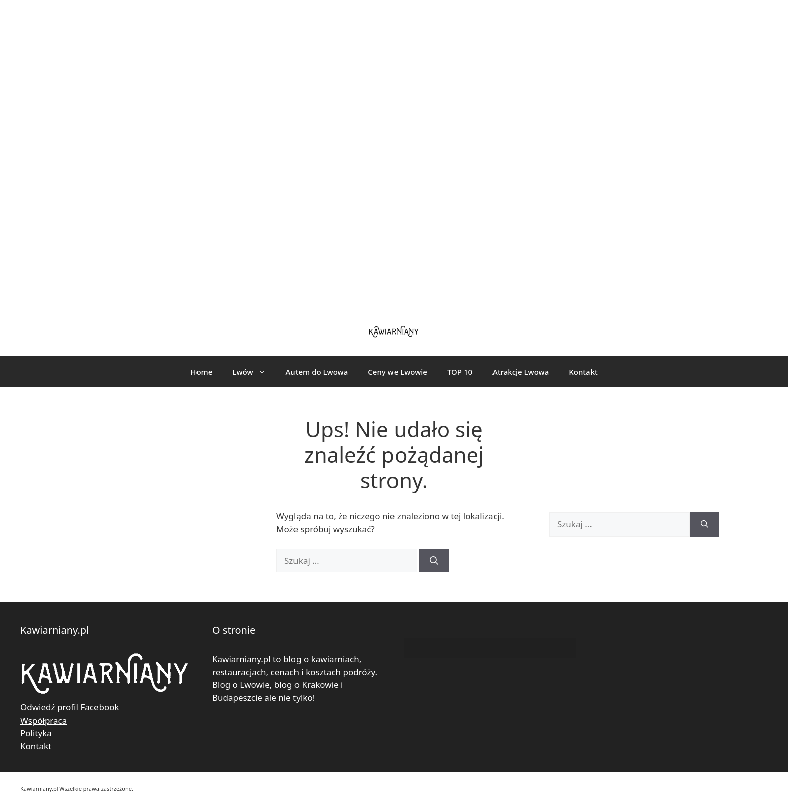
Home (201, 372)
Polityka (36, 733)
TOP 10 (459, 372)
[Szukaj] (434, 561)
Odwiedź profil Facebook (69, 707)
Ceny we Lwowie (397, 372)
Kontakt (583, 372)
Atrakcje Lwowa (520, 372)
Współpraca (43, 720)
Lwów (253, 371)
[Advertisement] (394, 156)
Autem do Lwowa (317, 372)
